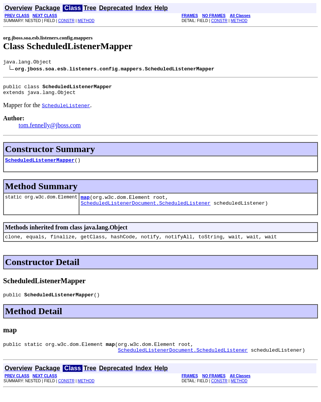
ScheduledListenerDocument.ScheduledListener (145, 209)
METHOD (86, 21)
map (85, 202)
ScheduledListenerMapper (39, 164)
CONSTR (66, 21)
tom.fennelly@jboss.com (50, 128)
